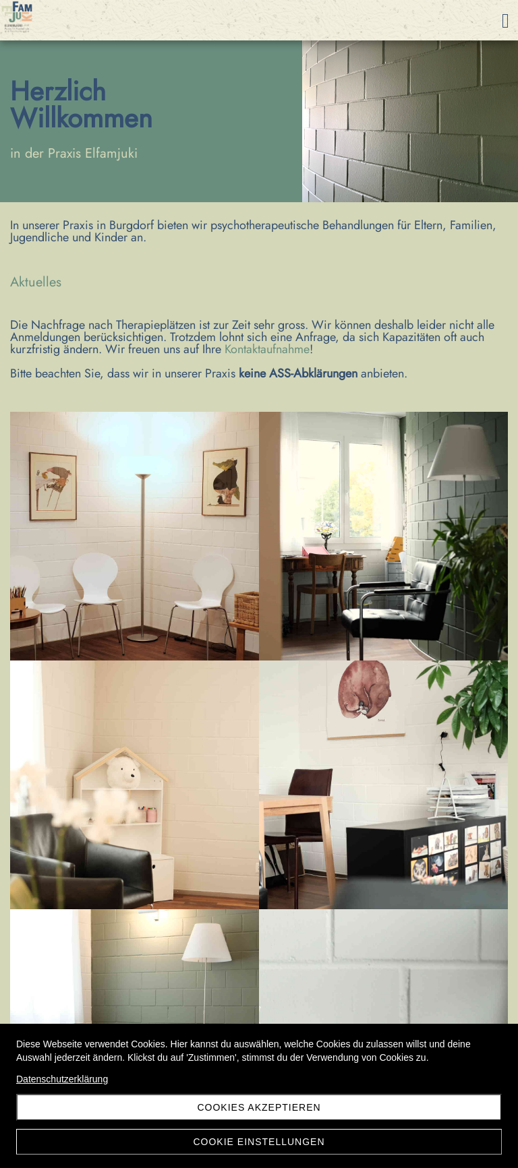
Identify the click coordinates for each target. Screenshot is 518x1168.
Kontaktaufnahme (267, 349)
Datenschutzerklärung (62, 1079)
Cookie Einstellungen (258, 1141)
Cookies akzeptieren (258, 1107)
